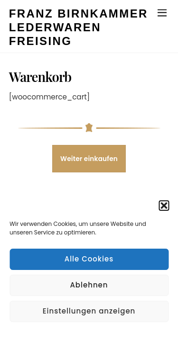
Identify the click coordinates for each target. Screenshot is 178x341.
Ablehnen (89, 285)
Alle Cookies (89, 259)
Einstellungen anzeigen (89, 311)
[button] (164, 205)
